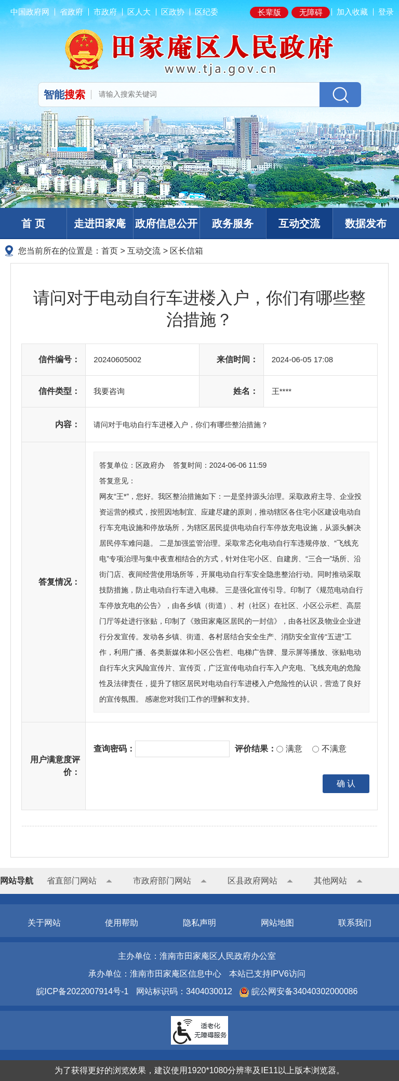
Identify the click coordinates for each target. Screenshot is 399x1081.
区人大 (139, 11)
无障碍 (311, 12)
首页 (109, 250)
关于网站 (44, 922)
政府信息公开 (166, 223)
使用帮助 (121, 922)
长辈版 (269, 12)
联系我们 (354, 922)
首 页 (33, 223)
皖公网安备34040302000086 (303, 991)
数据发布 (366, 223)
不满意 (329, 748)
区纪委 (206, 11)
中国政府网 (29, 11)
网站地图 (277, 922)
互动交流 (299, 223)
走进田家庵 (100, 223)
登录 (386, 11)
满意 (289, 748)
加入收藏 (352, 11)
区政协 (172, 11)
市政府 (105, 11)
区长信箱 (186, 250)
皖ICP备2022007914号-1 (82, 991)
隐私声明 (199, 922)
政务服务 (233, 223)
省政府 (71, 11)
